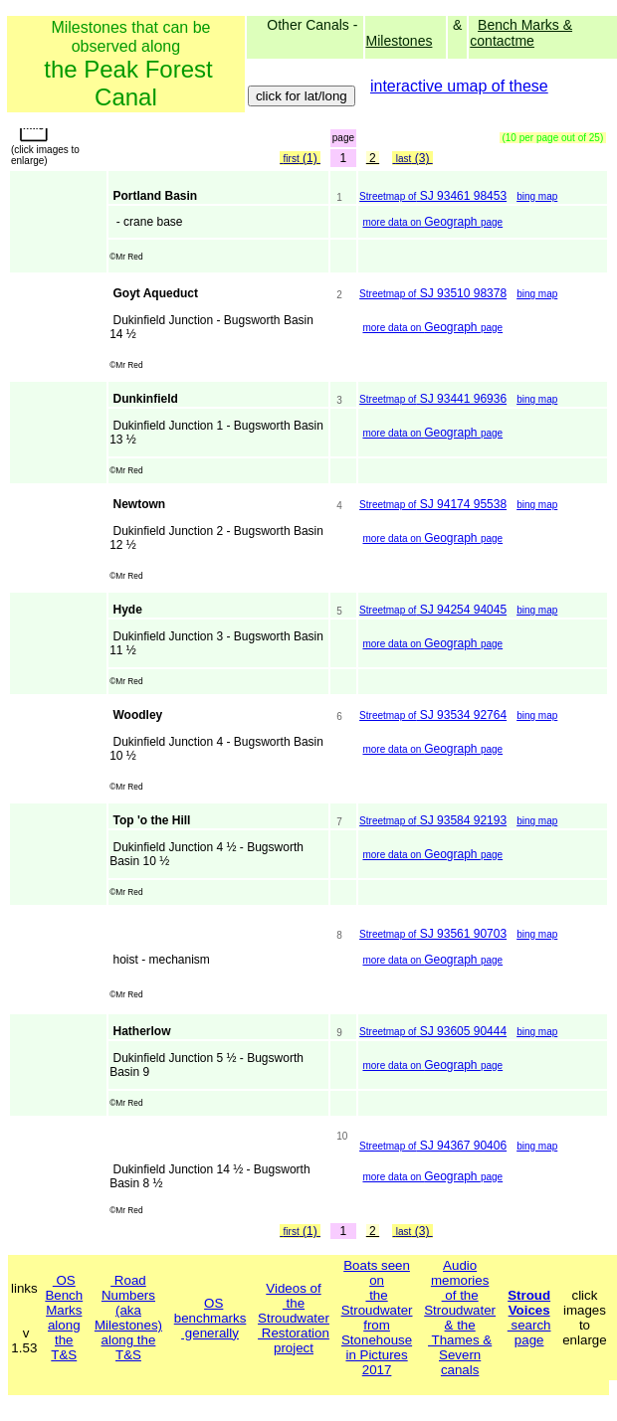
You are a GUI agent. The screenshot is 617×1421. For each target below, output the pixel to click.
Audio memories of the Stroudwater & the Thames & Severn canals (460, 1317)
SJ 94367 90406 (433, 1146)
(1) (300, 158)
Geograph (432, 222)
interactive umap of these (459, 86)
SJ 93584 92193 (433, 820)
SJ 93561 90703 (433, 934)
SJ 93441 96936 (433, 399)
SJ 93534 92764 (433, 715)
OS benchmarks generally (210, 1318)
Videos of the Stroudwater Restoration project (293, 1318)
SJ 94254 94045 (433, 610)
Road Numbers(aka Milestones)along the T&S (128, 1317)
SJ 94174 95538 (433, 504)
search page (529, 1317)
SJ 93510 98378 (433, 293)
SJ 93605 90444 (433, 1031)
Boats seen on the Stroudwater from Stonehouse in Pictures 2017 (377, 1317)
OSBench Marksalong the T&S (64, 1317)
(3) (412, 158)
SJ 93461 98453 (433, 196)
